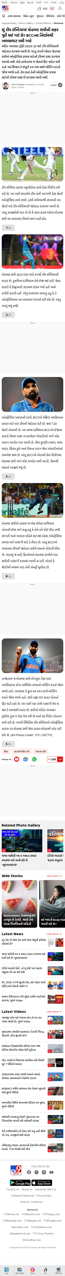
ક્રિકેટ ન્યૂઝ (28, 16)
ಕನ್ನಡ (22, 2)
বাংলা (46, 2)
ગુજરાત (40, 16)
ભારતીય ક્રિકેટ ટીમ (21, 751)
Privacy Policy (44, 1196)
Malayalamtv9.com (20, 1234)
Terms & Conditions (31, 1202)
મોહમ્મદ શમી (41, 751)
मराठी (38, 2)
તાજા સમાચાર (14, 16)
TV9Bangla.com (32, 1221)
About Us (27, 1189)
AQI (45, 8)
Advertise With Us (45, 1189)
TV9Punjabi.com (52, 1221)
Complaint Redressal (22, 1196)
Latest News (12, 934)
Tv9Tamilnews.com (41, 1227)
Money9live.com (32, 1240)
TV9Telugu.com (51, 1214)
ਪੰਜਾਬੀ (54, 2)
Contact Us (12, 1189)
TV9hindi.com (11, 1214)
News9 (14, 2)
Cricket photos (43, 23)
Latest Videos (14, 1011)
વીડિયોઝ (50, 16)
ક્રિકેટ (6, 751)
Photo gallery (26, 23)
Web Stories (12, 875)
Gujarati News (9, 23)
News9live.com (20, 1227)
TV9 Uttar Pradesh (43, 1234)
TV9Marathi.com (30, 1214)
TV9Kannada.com (12, 1221)
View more (54, 876)
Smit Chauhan (18, 84)
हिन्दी (5, 2)
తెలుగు (30, 2)
